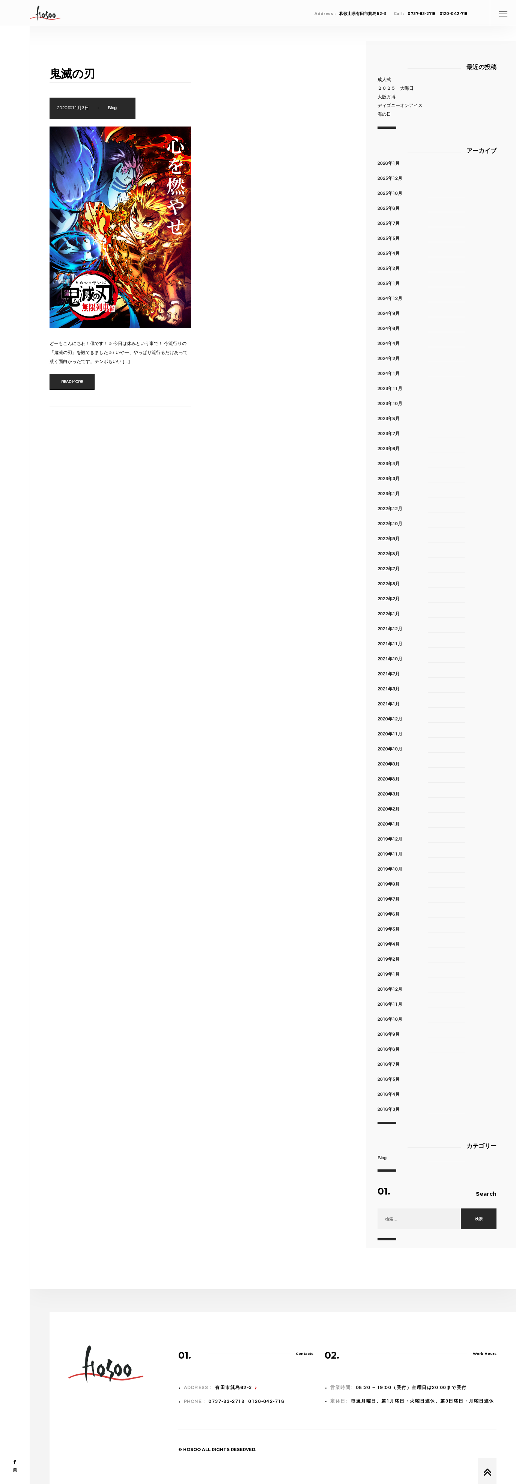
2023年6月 (389, 448)
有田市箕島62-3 (233, 1387)
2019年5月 (389, 929)
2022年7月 (389, 568)
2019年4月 (389, 944)
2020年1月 (389, 824)
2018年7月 (389, 1064)
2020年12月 (390, 719)
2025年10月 (390, 193)
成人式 (384, 79)
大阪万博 (387, 97)
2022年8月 (389, 553)
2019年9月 (389, 884)
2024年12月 (390, 298)
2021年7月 (389, 674)
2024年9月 (389, 313)
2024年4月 (389, 343)
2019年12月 (390, 839)
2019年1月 (389, 974)
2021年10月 (390, 659)
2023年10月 (390, 403)
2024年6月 (389, 328)
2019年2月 (389, 959)
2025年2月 (389, 268)
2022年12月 (390, 508)
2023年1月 (389, 493)
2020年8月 (389, 779)
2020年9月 (389, 764)
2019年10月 (390, 869)
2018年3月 (389, 1109)
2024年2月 (389, 358)
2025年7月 (389, 223)
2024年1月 (389, 373)
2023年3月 (389, 478)
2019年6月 (389, 914)
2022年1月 (389, 614)
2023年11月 (390, 388)
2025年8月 (389, 208)
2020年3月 (389, 794)
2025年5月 (389, 238)
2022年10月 (390, 523)
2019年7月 (389, 899)
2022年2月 (389, 599)
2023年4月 (389, 463)
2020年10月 (390, 749)
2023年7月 (389, 433)
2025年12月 (390, 178)
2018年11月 (390, 1004)
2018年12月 (390, 989)
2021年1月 (389, 704)
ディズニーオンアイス (400, 105)
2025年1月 (389, 283)
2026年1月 (389, 163)
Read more (72, 382)
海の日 (384, 114)
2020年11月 (390, 734)
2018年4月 (389, 1094)
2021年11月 (390, 644)
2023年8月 (389, 418)
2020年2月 (389, 809)
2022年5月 (389, 584)
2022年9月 (389, 538)
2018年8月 (389, 1049)
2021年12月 (390, 629)
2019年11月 (390, 854)
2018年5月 (389, 1079)
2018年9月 (389, 1034)
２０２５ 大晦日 (396, 88)
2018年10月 (390, 1019)
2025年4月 (389, 253)
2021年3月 (389, 689)
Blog (112, 107)
